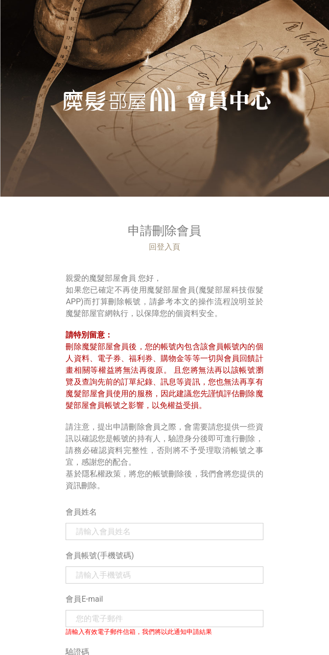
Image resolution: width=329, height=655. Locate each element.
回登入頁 (164, 246)
